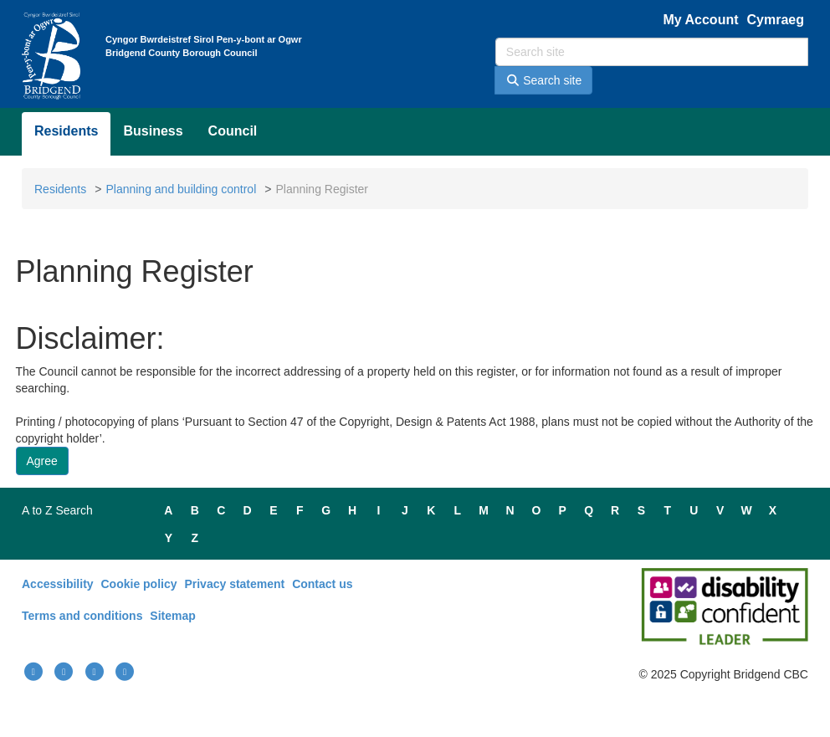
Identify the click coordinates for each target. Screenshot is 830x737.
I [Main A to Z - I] (379, 510)
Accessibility (58, 584)
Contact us (322, 584)
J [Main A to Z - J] (405, 510)
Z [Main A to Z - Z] (195, 538)
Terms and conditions (82, 615)
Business (152, 131)
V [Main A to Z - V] (720, 510)
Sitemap (172, 615)
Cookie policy (139, 584)
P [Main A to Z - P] (562, 510)
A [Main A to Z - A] (168, 510)
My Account (700, 20)
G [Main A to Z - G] (325, 510)
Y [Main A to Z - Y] (168, 538)
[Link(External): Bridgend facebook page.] (33, 672)
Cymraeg (775, 20)
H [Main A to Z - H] (352, 510)
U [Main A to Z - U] (693, 510)
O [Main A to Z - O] (536, 510)
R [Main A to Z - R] (615, 510)
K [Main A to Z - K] (431, 510)
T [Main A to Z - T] (668, 510)
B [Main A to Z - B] (195, 510)
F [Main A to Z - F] (300, 510)
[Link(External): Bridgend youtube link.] (63, 672)
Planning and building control (180, 189)
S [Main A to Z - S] (641, 510)
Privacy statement (234, 584)
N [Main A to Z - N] (509, 510)
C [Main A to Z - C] (221, 510)
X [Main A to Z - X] (772, 510)
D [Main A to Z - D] (247, 510)
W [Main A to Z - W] (745, 510)
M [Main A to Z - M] (484, 510)
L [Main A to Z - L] (457, 510)
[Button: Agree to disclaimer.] (42, 461)
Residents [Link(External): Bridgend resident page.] (60, 189)
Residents (66, 131)
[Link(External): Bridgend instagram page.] (94, 672)
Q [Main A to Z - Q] (588, 510)
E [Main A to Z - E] (273, 510)
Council (233, 131)
